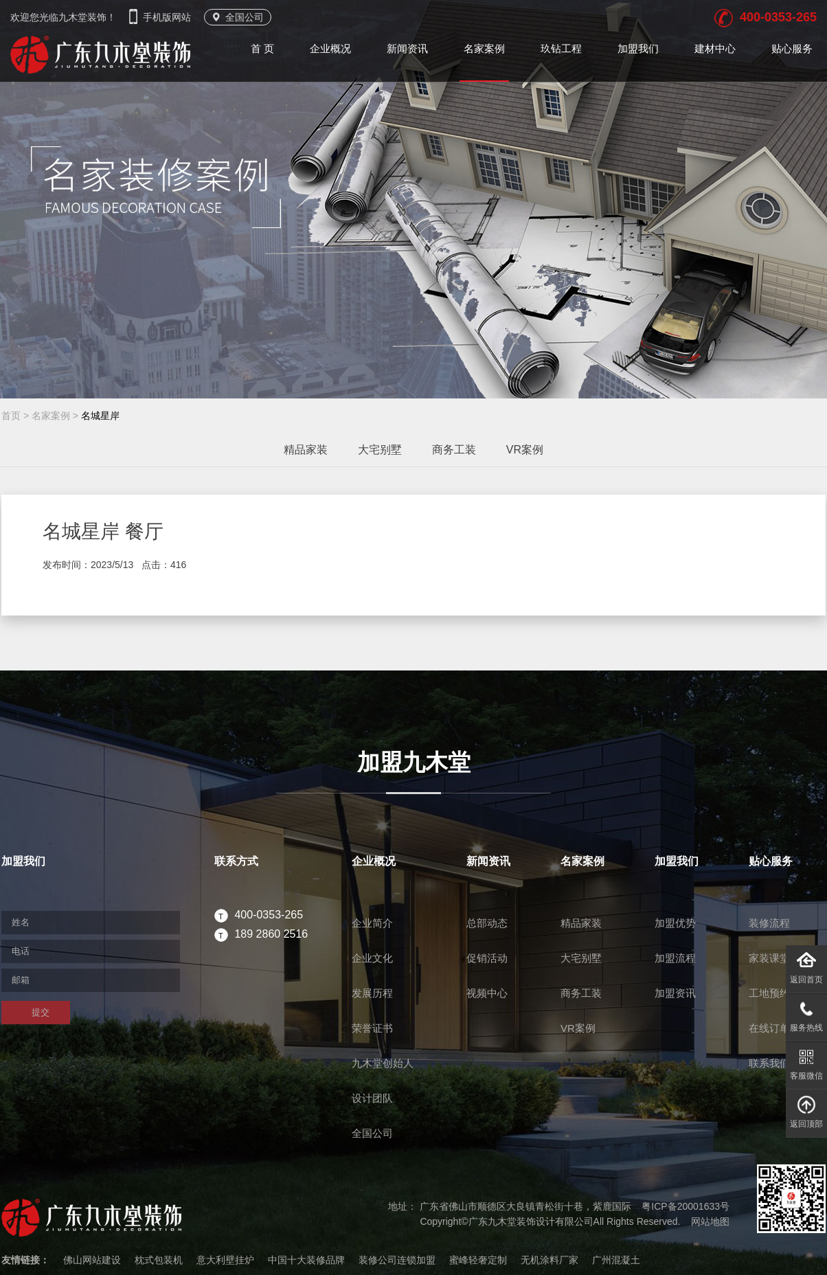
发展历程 (372, 993)
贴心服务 (792, 48)
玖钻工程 (561, 48)
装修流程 (769, 923)
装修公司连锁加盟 (397, 1259)
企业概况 (330, 48)
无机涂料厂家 (549, 1259)
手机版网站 (161, 17)
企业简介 (372, 923)
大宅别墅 (380, 449)
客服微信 (806, 1061)
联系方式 (236, 861)
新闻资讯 (407, 48)
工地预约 (769, 993)
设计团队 (372, 1098)
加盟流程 (675, 958)
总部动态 (487, 923)
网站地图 (710, 1221)
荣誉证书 (372, 1028)
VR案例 (524, 449)
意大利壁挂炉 (225, 1259)
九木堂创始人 (383, 1063)
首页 (11, 415)
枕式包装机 (159, 1259)
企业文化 (372, 958)
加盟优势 (675, 923)
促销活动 (487, 958)
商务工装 (454, 449)
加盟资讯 (675, 993)
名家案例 (484, 48)
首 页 (262, 48)
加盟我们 (638, 48)
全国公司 (238, 17)
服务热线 (806, 1013)
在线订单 (769, 1028)
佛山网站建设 (92, 1259)
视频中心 (487, 993)
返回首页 (806, 964)
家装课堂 (769, 958)
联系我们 (769, 1063)
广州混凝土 (616, 1259)
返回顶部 (806, 1109)
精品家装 (306, 449)
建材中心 (715, 48)
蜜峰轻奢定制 (478, 1259)
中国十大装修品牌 (306, 1259)
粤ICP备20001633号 (685, 1206)
